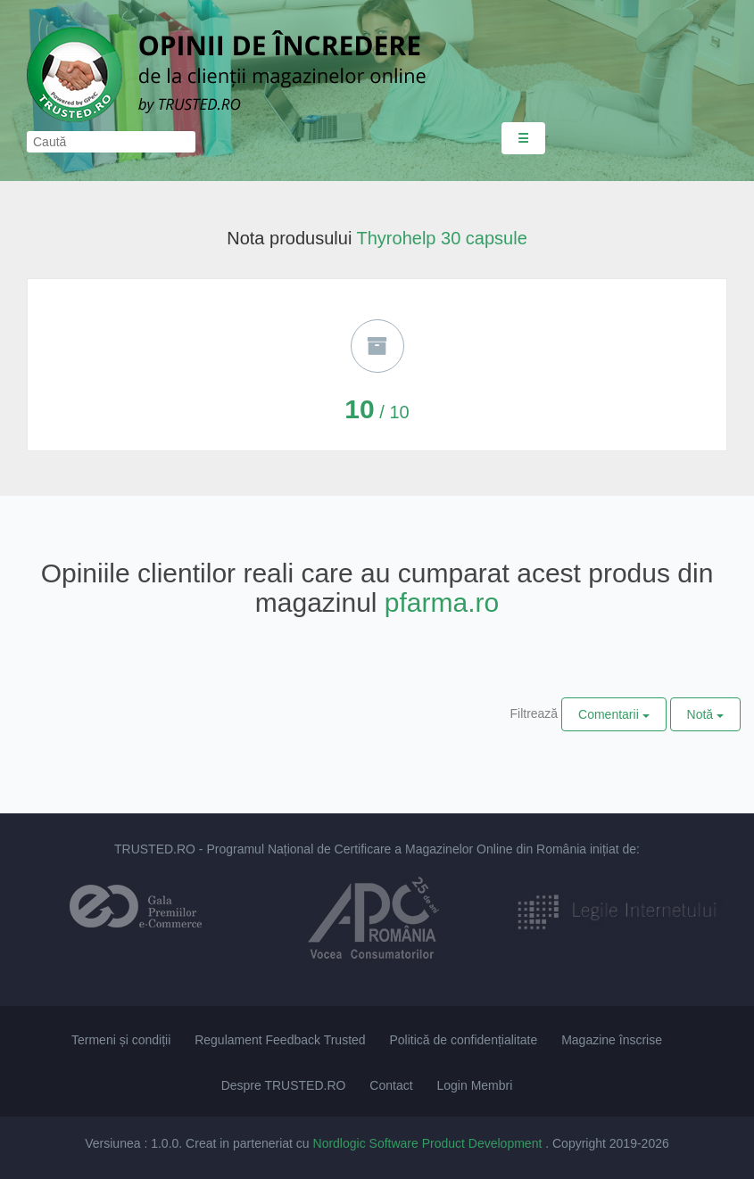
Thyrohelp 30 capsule (442, 238)
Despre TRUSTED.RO (283, 1085)
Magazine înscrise (611, 1040)
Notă (705, 714)
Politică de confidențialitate (464, 1040)
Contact (390, 1085)
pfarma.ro (442, 602)
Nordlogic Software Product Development (429, 1143)
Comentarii (614, 714)
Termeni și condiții (120, 1040)
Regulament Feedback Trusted (280, 1040)
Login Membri (474, 1085)
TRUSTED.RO (154, 849)
